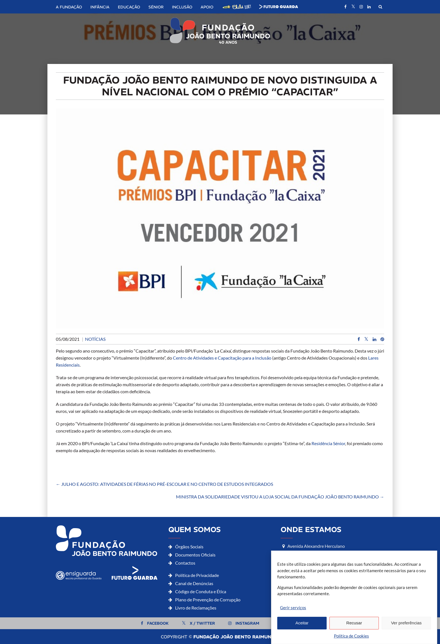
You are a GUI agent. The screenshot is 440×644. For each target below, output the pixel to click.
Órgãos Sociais (189, 546)
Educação (129, 7)
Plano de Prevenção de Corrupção (207, 599)
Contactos (185, 562)
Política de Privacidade (197, 575)
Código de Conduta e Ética (200, 591)
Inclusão (182, 7)
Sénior (156, 7)
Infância (99, 7)
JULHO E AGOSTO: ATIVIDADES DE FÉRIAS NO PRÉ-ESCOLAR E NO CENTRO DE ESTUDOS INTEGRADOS (164, 484)
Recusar (354, 632)
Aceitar (302, 632)
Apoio (207, 7)
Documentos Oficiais (195, 554)
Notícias (95, 339)
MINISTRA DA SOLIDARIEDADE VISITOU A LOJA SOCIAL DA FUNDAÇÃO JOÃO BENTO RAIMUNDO (280, 496)
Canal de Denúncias (194, 583)
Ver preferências (406, 632)
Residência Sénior (328, 443)
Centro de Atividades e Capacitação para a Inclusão (222, 357)
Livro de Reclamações (195, 607)
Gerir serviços (293, 616)
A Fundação (69, 7)
